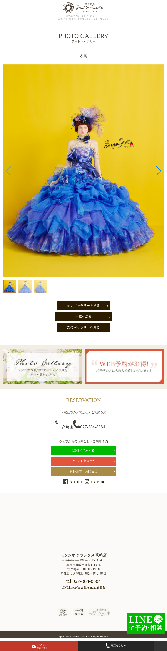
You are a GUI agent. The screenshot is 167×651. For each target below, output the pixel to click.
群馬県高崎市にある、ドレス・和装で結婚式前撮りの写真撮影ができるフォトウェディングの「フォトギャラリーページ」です (83, 7)
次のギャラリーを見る (83, 327)
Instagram (97, 481)
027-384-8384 (83, 426)
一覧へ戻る (83, 316)
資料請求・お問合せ (83, 471)
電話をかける (116, 645)
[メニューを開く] (160, 646)
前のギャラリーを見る (83, 305)
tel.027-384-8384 (83, 581)
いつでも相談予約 (83, 461)
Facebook (75, 481)
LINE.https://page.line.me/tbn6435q (84, 587)
